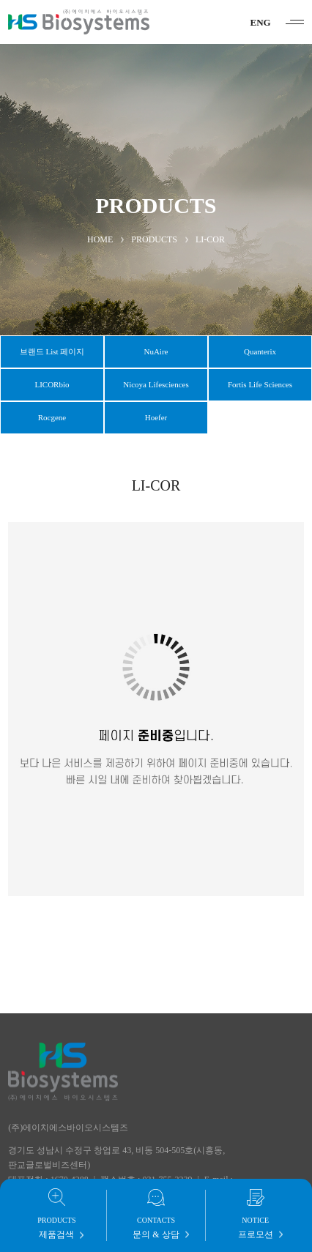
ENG (260, 22)
